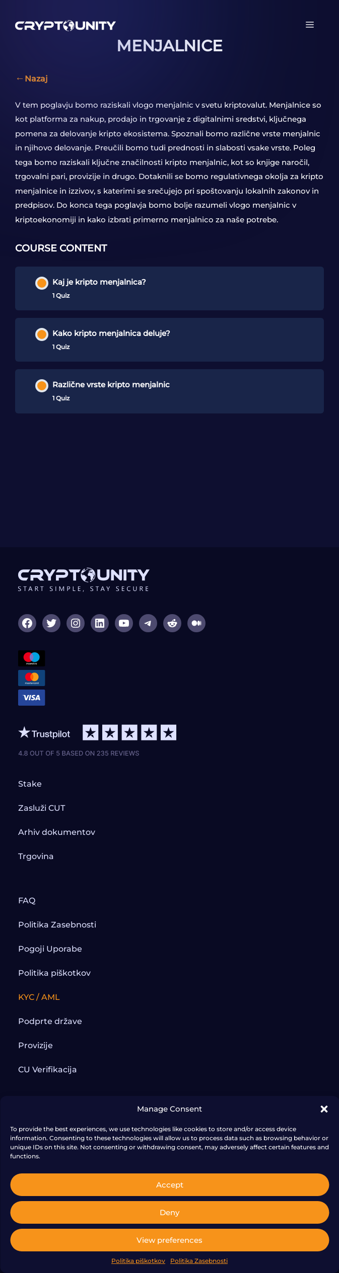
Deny (169, 1212)
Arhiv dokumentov (56, 832)
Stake (30, 784)
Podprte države (50, 1021)
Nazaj (36, 78)
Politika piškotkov (138, 1260)
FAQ (26, 900)
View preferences (169, 1240)
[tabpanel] (169, 162)
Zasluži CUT (41, 808)
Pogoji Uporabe (50, 949)
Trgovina (36, 856)
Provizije (35, 1045)
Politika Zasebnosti (199, 1260)
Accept (169, 1185)
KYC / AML (39, 997)
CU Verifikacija (47, 1069)
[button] (324, 1109)
